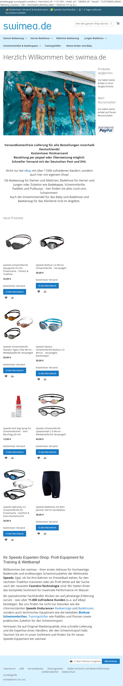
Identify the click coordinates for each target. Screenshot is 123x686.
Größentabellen (50, 671)
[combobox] (94, 23)
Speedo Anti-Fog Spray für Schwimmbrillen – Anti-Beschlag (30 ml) (17, 431)
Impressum (9, 668)
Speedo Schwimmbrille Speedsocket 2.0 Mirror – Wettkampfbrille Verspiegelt (51, 431)
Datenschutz (68, 671)
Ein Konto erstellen (16, 12)
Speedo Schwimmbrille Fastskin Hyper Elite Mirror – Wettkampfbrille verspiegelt (18, 349)
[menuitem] (14, 38)
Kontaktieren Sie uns (14, 679)
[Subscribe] (111, 661)
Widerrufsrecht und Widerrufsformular (89, 668)
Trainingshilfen (38, 616)
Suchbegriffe (10, 675)
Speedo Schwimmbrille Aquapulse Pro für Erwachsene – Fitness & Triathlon (15, 269)
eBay (27, 170)
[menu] (61, 42)
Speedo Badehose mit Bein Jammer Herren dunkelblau (50, 508)
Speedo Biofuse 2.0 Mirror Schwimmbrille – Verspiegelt (51, 266)
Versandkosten (36, 668)
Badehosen (86, 608)
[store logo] (27, 25)
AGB (21, 668)
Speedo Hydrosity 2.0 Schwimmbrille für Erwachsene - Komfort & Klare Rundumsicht (16, 511)
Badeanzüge (63, 608)
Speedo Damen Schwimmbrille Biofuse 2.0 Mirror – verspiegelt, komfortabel (50, 351)
